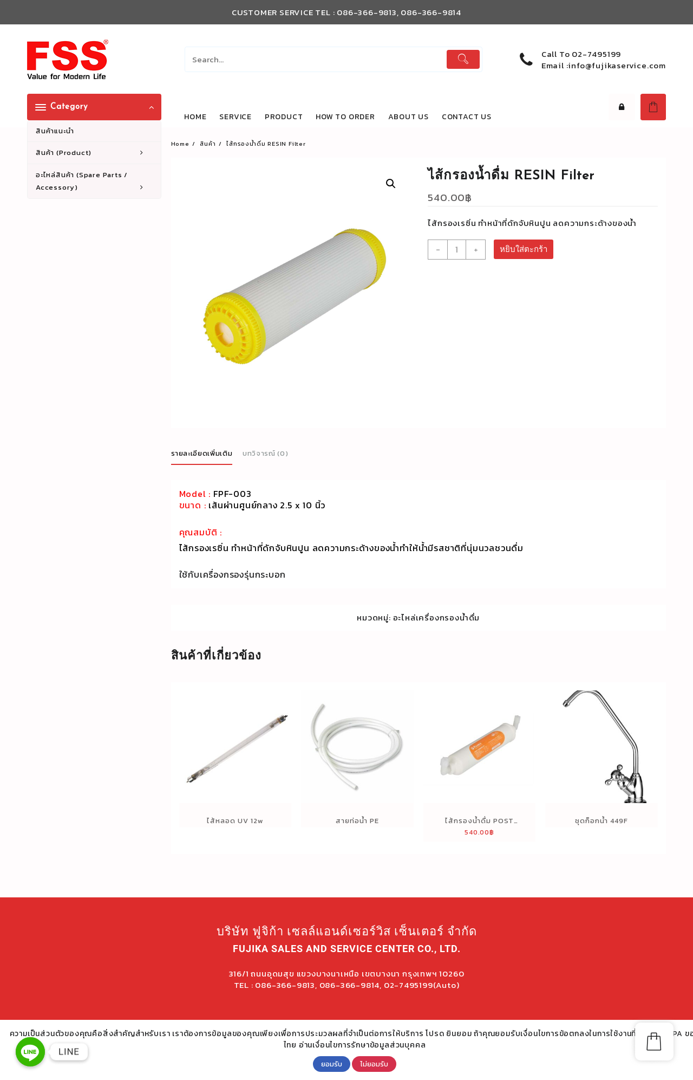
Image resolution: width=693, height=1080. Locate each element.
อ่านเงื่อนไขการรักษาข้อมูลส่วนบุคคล (362, 1045)
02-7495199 (596, 54)
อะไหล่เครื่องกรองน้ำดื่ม (436, 616)
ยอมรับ (331, 1063)
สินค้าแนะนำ (55, 131)
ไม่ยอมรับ (374, 1063)
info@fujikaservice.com (617, 65)
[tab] (206, 452)
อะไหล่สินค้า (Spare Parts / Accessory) (95, 182)
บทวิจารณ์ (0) (265, 452)
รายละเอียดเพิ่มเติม (202, 452)
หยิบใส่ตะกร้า (523, 248)
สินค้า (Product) (95, 152)
